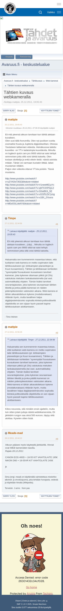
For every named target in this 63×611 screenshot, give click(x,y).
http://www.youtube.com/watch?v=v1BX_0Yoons (29, 197)
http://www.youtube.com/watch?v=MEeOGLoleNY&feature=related (22, 202)
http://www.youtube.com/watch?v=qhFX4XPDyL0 (29, 188)
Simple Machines (39, 604)
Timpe (12, 218)
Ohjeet (18, 601)
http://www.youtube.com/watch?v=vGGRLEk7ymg (30, 194)
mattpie (12, 119)
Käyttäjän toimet (50, 111)
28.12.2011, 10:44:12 (13, 438)
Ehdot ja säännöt (29, 601)
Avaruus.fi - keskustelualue (26, 64)
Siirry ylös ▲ (42, 601)
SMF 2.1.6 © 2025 (24, 604)
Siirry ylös (9, 496)
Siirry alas (8, 111)
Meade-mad (15, 433)
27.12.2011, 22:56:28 (13, 332)
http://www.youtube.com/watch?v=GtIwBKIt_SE (28, 191)
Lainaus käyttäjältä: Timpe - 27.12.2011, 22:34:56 (32, 340)
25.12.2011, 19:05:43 (13, 125)
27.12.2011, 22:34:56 (13, 223)
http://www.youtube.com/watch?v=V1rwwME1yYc (29, 184)
